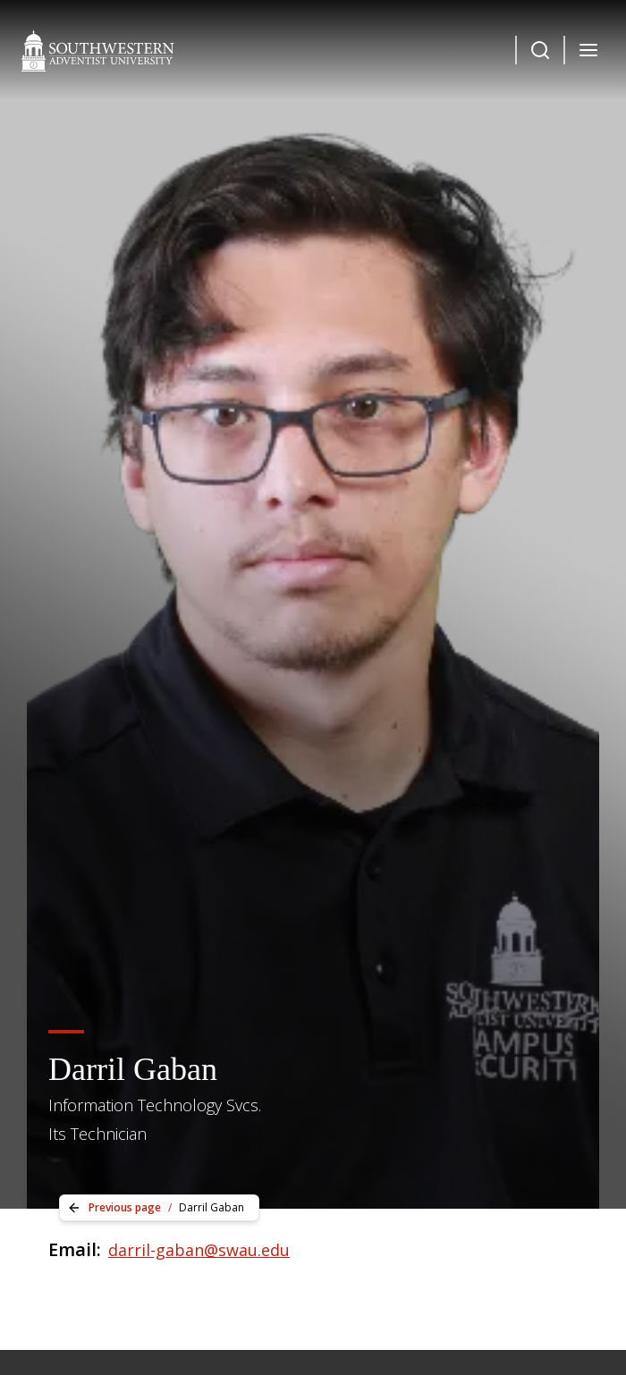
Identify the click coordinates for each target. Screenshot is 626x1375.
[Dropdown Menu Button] (540, 50)
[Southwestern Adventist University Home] (97, 50)
